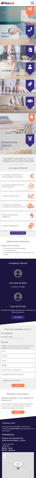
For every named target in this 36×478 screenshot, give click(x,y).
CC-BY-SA (31, 467)
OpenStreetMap (18, 467)
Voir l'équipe (18, 303)
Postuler (18, 398)
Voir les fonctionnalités (18, 219)
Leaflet (6, 467)
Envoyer (18, 372)
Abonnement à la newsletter (11, 367)
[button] (18, 455)
